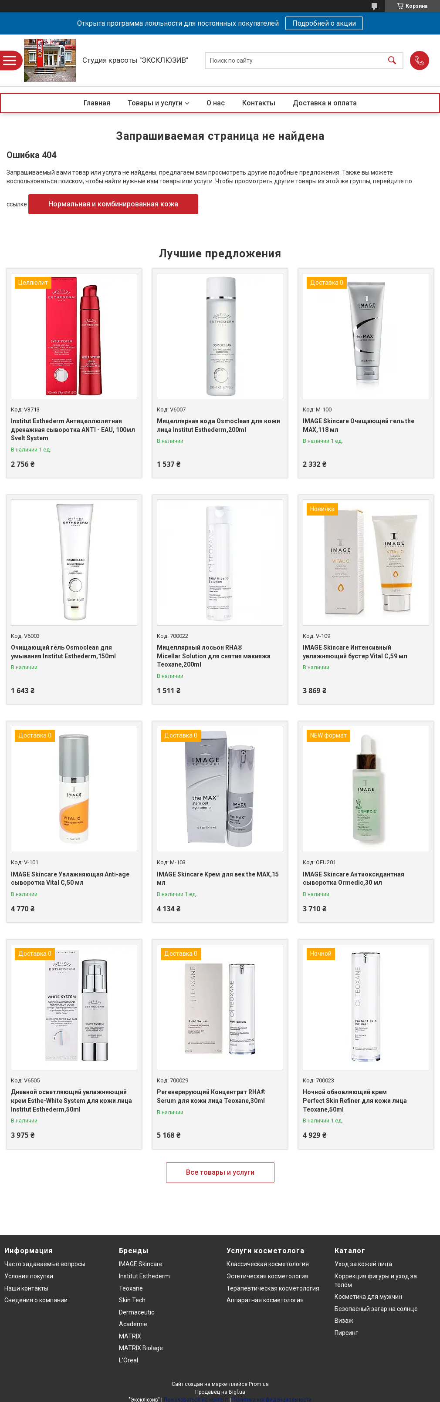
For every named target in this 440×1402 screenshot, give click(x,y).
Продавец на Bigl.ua (220, 1392)
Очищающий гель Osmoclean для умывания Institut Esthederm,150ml (63, 652)
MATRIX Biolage (141, 1348)
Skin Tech (132, 1300)
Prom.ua (259, 1384)
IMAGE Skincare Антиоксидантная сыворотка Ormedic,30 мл (353, 878)
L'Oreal (128, 1360)
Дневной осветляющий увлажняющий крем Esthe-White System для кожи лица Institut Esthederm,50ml (71, 1100)
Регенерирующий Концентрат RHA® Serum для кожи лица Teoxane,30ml (211, 1096)
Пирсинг (346, 1332)
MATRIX (130, 1336)
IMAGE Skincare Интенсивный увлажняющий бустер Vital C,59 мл (355, 652)
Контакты (258, 103)
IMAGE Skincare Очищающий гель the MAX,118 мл (358, 425)
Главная (97, 103)
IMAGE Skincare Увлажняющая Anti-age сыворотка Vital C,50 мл (70, 878)
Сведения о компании (36, 1300)
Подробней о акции (324, 23)
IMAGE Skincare (140, 1263)
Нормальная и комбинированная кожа (113, 204)
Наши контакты (26, 1288)
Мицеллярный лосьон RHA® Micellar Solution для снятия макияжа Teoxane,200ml (214, 656)
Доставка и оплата (325, 103)
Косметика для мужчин (368, 1296)
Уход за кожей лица (363, 1263)
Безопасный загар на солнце (376, 1308)
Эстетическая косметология (267, 1276)
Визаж (344, 1320)
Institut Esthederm (144, 1276)
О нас (215, 103)
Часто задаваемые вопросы (44, 1263)
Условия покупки (28, 1276)
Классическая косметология (268, 1263)
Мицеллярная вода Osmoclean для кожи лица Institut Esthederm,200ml (218, 425)
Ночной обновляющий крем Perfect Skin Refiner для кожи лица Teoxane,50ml (355, 1100)
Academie (133, 1324)
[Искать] (392, 60)
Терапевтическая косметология (273, 1288)
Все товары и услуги (220, 1172)
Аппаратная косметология (265, 1300)
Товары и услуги (155, 103)
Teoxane (131, 1288)
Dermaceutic (136, 1312)
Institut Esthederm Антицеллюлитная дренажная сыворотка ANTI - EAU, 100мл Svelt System (73, 429)
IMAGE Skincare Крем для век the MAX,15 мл (218, 878)
